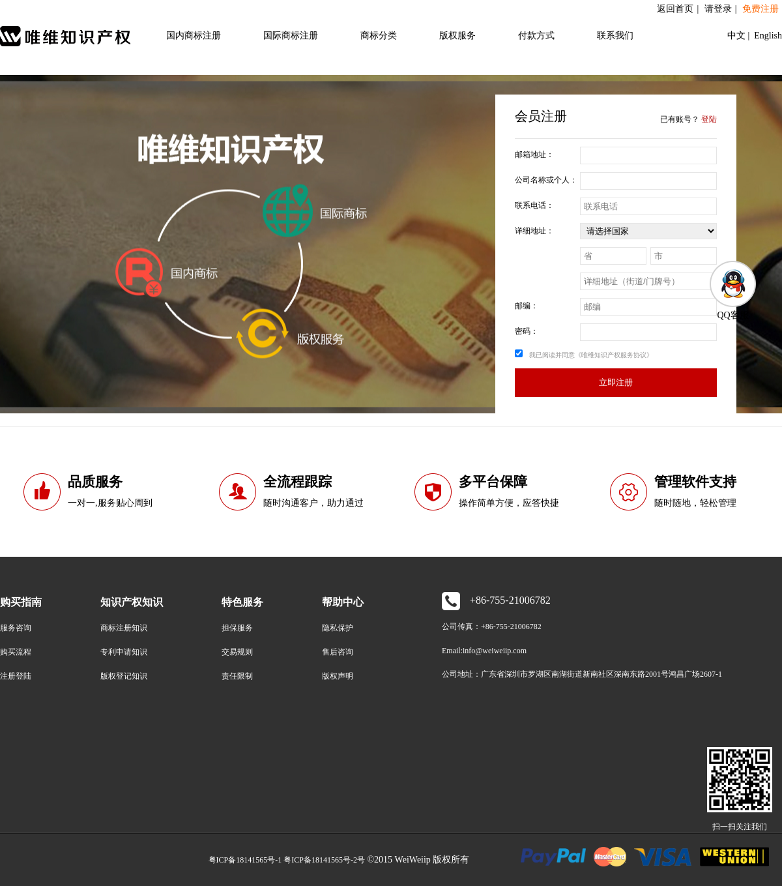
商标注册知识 (123, 627)
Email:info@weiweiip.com (484, 650)
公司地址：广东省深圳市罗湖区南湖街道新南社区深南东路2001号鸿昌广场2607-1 (582, 674)
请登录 (718, 9)
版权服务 (457, 35)
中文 (737, 35)
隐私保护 (337, 627)
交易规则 (237, 652)
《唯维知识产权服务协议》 (614, 355)
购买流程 (15, 652)
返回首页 (675, 9)
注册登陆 (15, 676)
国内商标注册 (193, 35)
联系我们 (615, 35)
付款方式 (536, 35)
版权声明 (337, 676)
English (767, 35)
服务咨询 (15, 627)
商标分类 (378, 35)
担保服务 (237, 627)
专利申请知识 (123, 652)
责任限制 (237, 676)
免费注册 (760, 9)
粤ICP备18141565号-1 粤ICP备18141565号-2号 (287, 859)
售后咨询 (337, 652)
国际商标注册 (290, 35)
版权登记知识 (123, 676)
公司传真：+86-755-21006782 (492, 626)
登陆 (709, 119)
